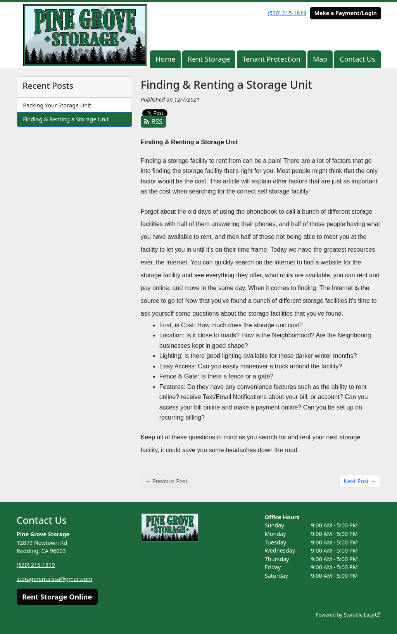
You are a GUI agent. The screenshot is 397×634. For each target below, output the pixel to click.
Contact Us (357, 59)
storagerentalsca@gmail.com (55, 578)
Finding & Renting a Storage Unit (66, 119)
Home (165, 59)
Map (320, 59)
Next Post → (359, 481)
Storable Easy (361, 615)
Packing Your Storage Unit (57, 105)
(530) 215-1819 (287, 13)
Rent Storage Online (57, 596)
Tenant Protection (271, 59)
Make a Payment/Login (345, 13)
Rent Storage (209, 59)
